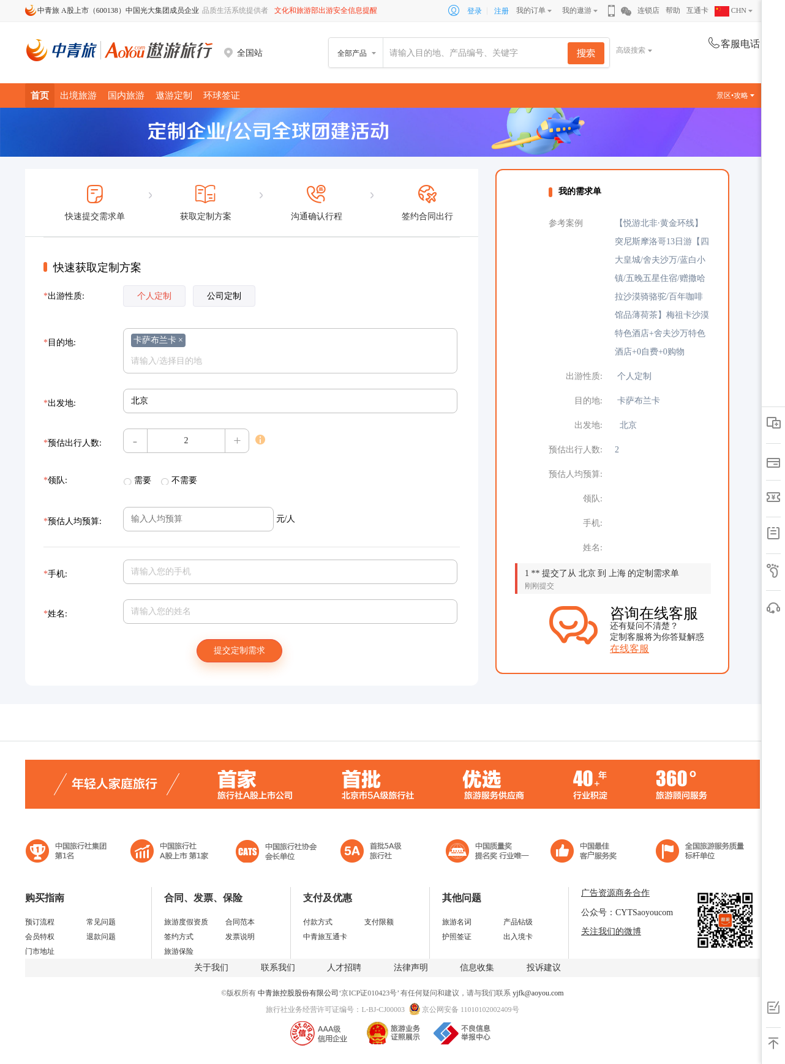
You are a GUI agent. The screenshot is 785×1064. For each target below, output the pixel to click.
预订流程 (39, 922)
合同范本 (240, 922)
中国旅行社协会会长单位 (276, 852)
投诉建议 (544, 967)
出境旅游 (78, 95)
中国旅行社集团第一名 (68, 852)
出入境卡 (518, 936)
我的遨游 (577, 10)
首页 (40, 95)
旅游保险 (178, 951)
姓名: (55, 613)
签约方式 (178, 936)
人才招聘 (344, 967)
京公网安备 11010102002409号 (470, 1009)
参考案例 (566, 223)
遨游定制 (174, 95)
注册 (501, 11)
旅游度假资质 (186, 922)
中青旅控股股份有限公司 (298, 993)
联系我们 (278, 967)
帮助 (673, 10)
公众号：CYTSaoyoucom (627, 912)
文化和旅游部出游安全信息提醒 (325, 10)
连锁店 (648, 10)
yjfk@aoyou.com (538, 993)
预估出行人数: (72, 443)
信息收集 (477, 967)
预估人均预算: (72, 521)
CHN (730, 10)
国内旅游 (126, 95)
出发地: (59, 403)
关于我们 (211, 967)
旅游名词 (456, 922)
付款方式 (317, 922)
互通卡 (697, 10)
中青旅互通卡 (325, 936)
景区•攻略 (735, 95)
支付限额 (379, 922)
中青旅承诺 (700, 852)
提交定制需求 (239, 650)
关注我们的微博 (611, 931)
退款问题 (101, 936)
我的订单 (531, 10)
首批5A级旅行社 (169, 852)
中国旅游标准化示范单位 (587, 852)
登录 (474, 11)
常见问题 (101, 922)
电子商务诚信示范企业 (376, 852)
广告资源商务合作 (615, 892)
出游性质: (64, 296)
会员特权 (39, 936)
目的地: (59, 342)
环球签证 (221, 95)
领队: (55, 480)
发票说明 (240, 936)
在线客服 (629, 648)
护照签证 (456, 936)
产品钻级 (518, 922)
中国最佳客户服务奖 (488, 852)
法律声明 (411, 967)
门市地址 (39, 951)
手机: (55, 574)
